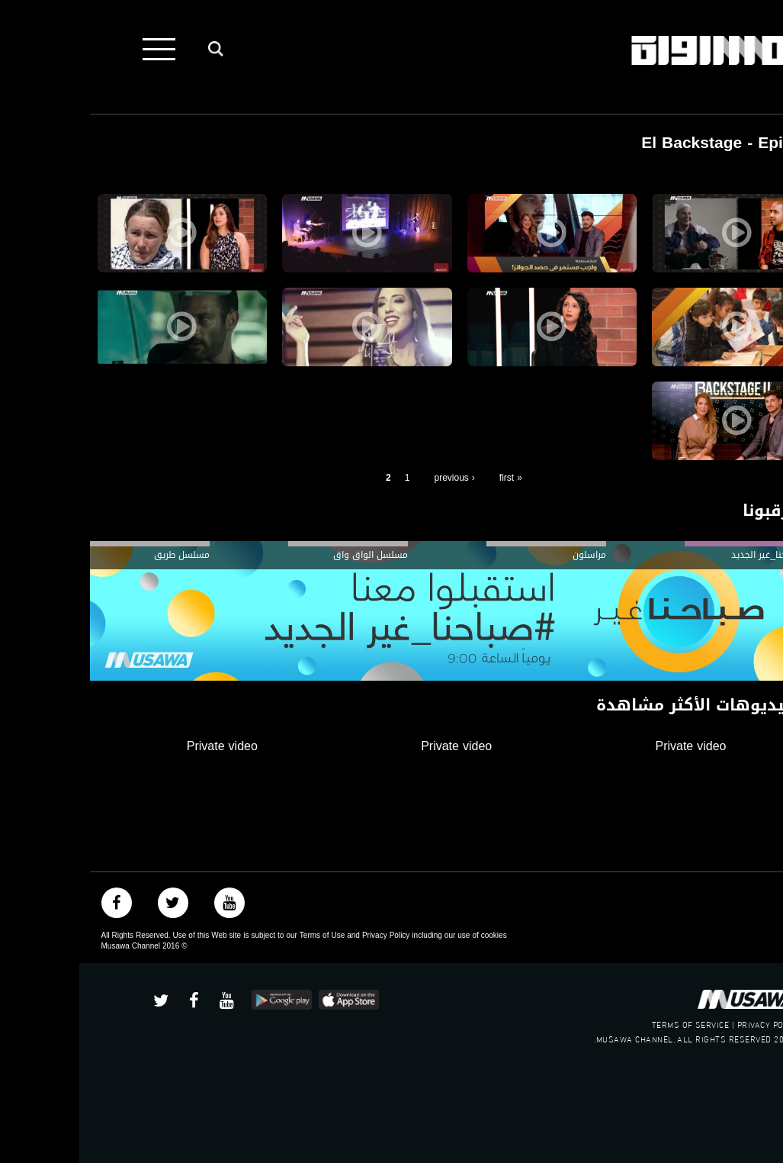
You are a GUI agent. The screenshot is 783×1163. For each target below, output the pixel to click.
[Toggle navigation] (79, 49)
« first (431, 477)
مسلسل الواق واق (291, 554)
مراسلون (510, 554)
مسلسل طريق (102, 554)
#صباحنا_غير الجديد (688, 554)
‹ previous (375, 477)
